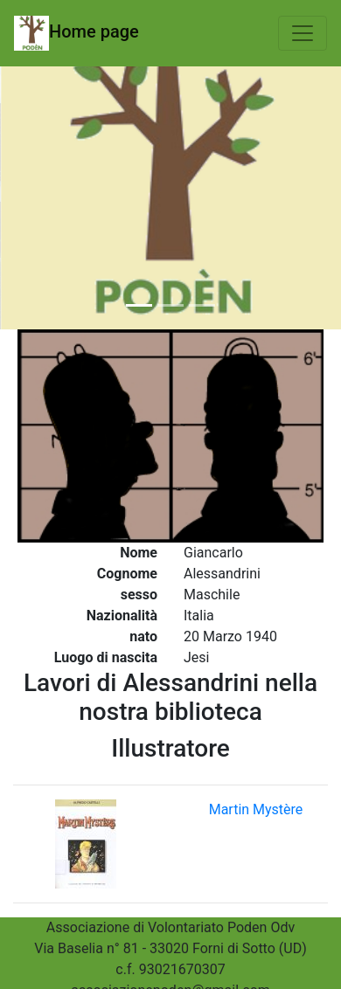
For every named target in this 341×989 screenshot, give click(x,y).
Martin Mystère (256, 809)
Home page (76, 33)
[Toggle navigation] (302, 33)
